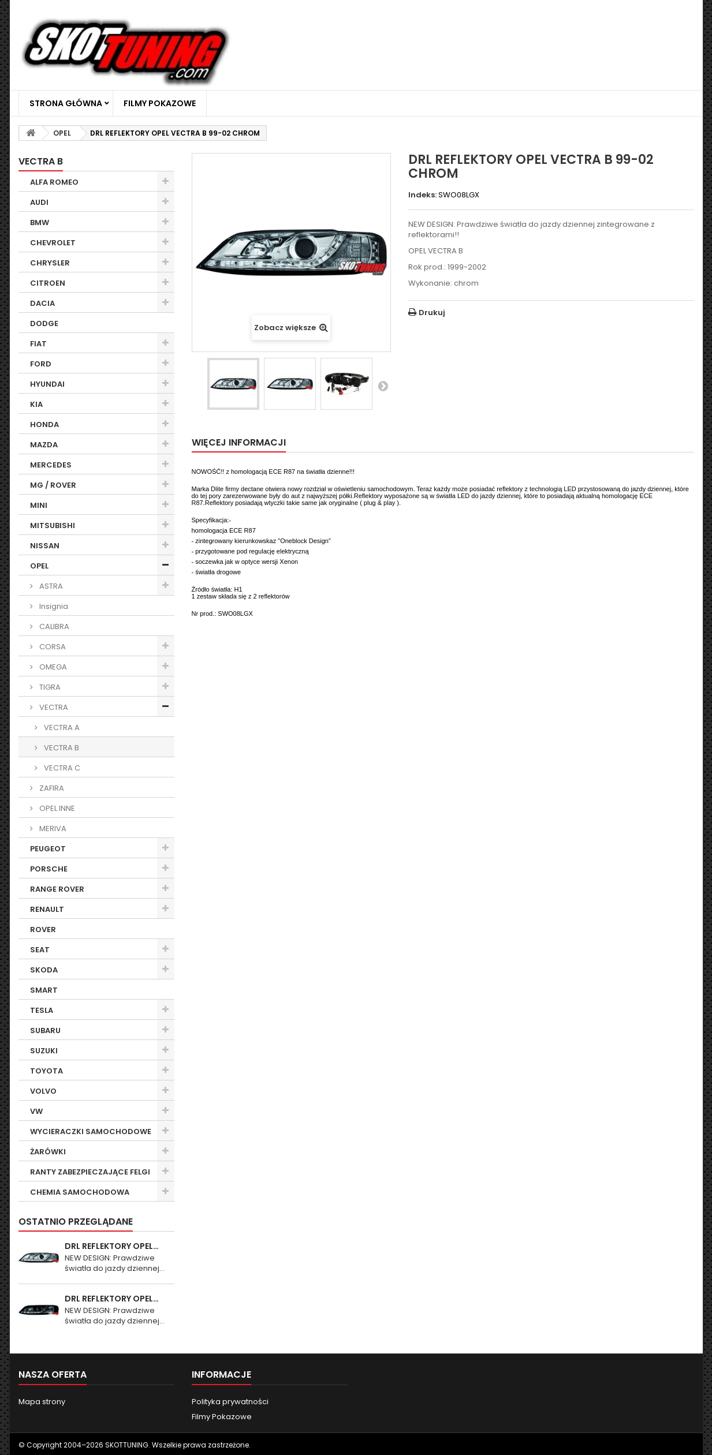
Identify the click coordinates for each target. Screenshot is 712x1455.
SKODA (44, 969)
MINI (38, 505)
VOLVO (43, 1091)
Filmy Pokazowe (160, 103)
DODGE (44, 323)
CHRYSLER (50, 262)
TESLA (41, 1010)
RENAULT (47, 909)
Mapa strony (41, 1401)
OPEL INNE (56, 808)
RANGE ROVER (57, 889)
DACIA (42, 303)
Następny (383, 385)
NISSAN (44, 545)
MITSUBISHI (52, 525)
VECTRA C (61, 767)
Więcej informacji (239, 442)
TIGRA (49, 687)
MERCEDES (51, 464)
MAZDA (44, 444)
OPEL (39, 565)
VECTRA (53, 707)
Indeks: (422, 195)
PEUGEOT (48, 848)
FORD (40, 363)
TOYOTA (46, 1070)
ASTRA (50, 586)
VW (36, 1111)
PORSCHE (49, 868)
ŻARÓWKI (48, 1151)
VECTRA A (61, 727)
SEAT (40, 949)
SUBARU (45, 1030)
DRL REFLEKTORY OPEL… (112, 1246)
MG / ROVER (53, 485)
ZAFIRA (51, 788)
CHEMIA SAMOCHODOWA (79, 1192)
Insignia (53, 606)
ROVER (43, 929)
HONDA (44, 424)
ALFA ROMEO (54, 182)
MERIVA (52, 828)
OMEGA (52, 666)
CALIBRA (53, 626)
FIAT (38, 343)
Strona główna (65, 103)
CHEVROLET (53, 242)
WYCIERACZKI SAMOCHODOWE (90, 1131)
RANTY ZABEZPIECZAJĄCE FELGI (90, 1171)
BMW (39, 222)
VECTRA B (60, 747)
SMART (44, 990)
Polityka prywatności (230, 1401)
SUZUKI (44, 1050)
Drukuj (432, 312)
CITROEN (47, 283)
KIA (36, 404)
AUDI (39, 202)
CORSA (52, 646)
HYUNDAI (47, 384)
